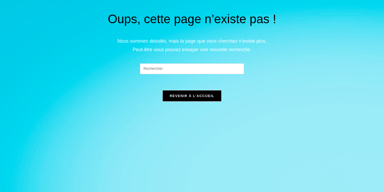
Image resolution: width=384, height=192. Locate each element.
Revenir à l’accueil (192, 96)
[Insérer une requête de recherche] (192, 68)
